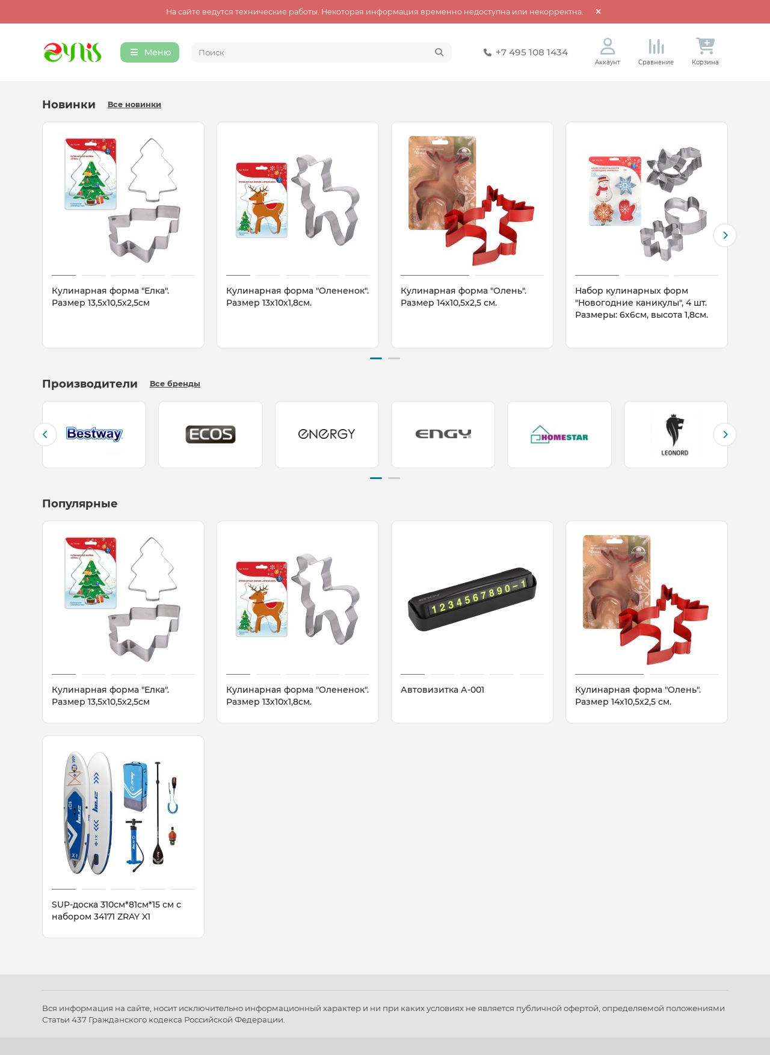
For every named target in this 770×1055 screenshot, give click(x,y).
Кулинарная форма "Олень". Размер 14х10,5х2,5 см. (463, 297)
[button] (725, 236)
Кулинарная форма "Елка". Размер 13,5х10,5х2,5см (110, 297)
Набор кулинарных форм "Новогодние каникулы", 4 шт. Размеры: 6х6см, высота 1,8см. (641, 303)
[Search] (321, 53)
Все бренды (175, 383)
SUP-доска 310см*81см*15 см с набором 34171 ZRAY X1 (116, 909)
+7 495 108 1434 (523, 53)
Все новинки (134, 105)
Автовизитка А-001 (442, 688)
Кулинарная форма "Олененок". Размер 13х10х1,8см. (297, 297)
